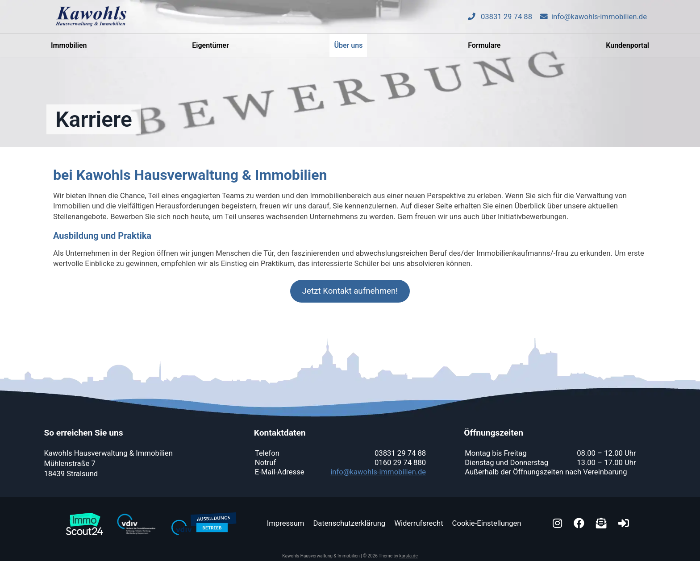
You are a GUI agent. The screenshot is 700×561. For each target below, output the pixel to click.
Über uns (348, 49)
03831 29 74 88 (500, 21)
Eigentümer (210, 49)
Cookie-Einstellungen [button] (486, 523)
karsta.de (408, 555)
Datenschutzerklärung (349, 523)
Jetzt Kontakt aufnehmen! (350, 291)
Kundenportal (627, 49)
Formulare (484, 49)
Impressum (285, 523)
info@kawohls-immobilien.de (593, 21)
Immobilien (69, 49)
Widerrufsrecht (418, 523)
